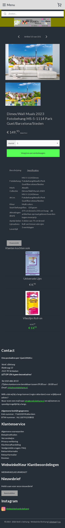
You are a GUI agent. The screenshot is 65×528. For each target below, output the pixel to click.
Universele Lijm (32, 278)
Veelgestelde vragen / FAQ (13, 448)
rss (59, 522)
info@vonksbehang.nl (18, 387)
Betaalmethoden (9, 434)
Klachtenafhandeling (11, 444)
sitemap (53, 522)
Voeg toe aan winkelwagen (33, 153)
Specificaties (33, 170)
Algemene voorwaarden (12, 431)
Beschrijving (15, 170)
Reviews (5, 458)
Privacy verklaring (9, 441)
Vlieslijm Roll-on (32, 318)
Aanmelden (9, 493)
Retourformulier (9, 454)
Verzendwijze (7, 438)
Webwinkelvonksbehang (17, 508)
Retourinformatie (9, 451)
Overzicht (14, 243)
